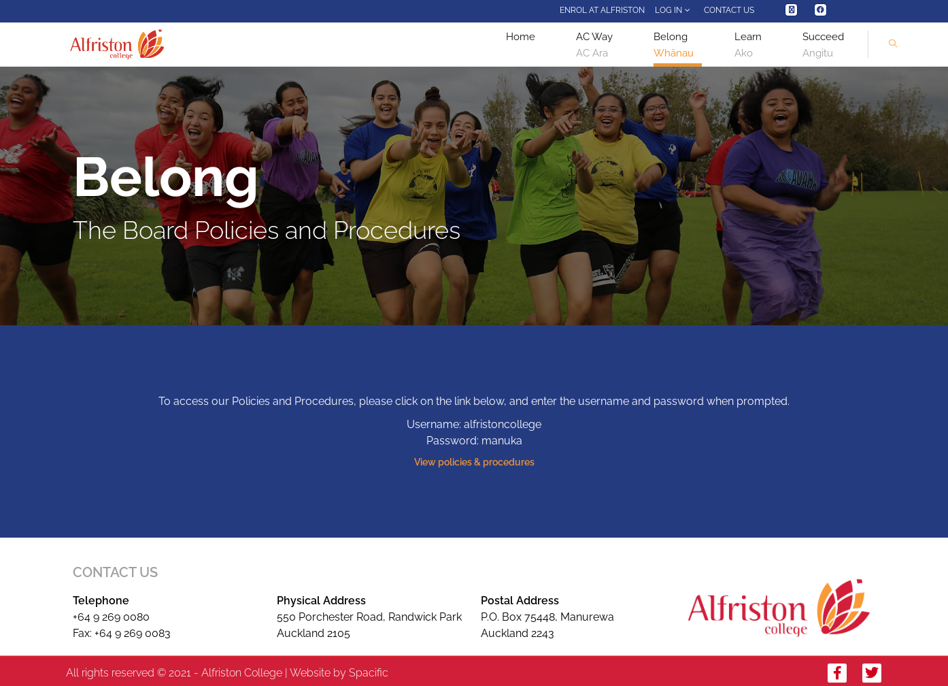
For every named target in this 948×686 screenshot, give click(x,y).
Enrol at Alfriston (602, 10)
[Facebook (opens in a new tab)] (820, 10)
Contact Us (729, 10)
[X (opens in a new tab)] (791, 10)
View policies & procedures (474, 462)
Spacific (368, 672)
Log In (674, 10)
